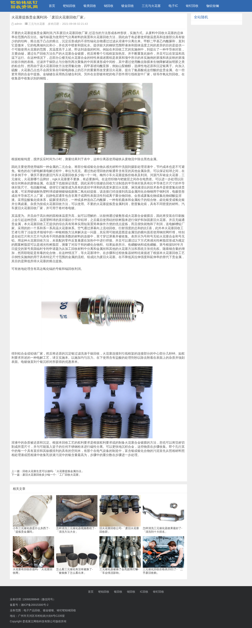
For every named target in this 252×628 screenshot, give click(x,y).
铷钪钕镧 (212, 5)
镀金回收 (127, 5)
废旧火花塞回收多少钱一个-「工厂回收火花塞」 (51, 474)
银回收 (118, 591)
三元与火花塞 (151, 5)
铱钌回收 (192, 5)
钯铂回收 (69, 5)
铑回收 (108, 5)
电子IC (173, 5)
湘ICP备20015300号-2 (34, 604)
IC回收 (144, 591)
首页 (52, 5)
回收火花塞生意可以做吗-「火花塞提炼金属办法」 (53, 471)
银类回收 (89, 5)
